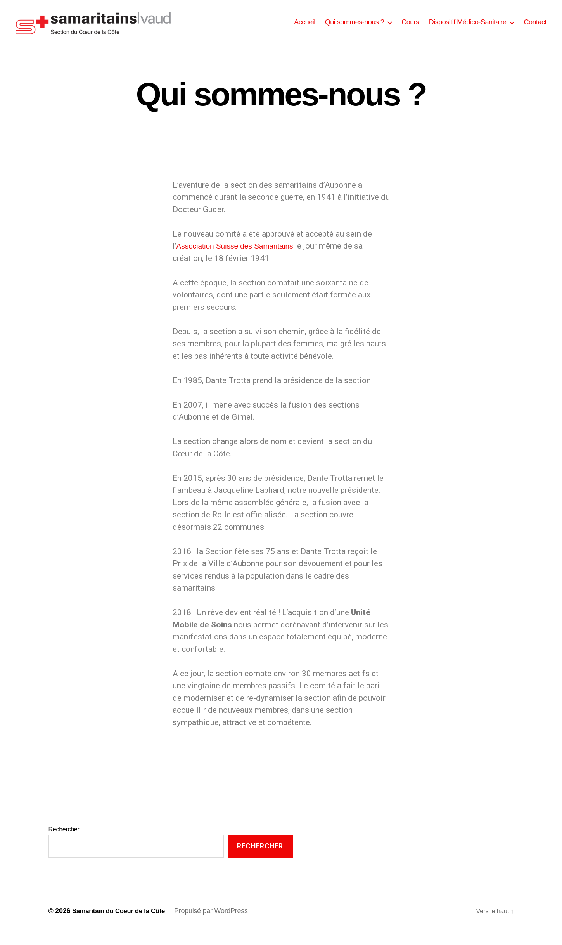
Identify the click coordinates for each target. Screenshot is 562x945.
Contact (535, 28)
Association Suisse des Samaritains (241, 257)
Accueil (304, 28)
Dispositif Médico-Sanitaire (468, 28)
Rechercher (64, 841)
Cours (410, 28)
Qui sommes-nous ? (354, 28)
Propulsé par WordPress (219, 923)
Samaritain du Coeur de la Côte (122, 923)
